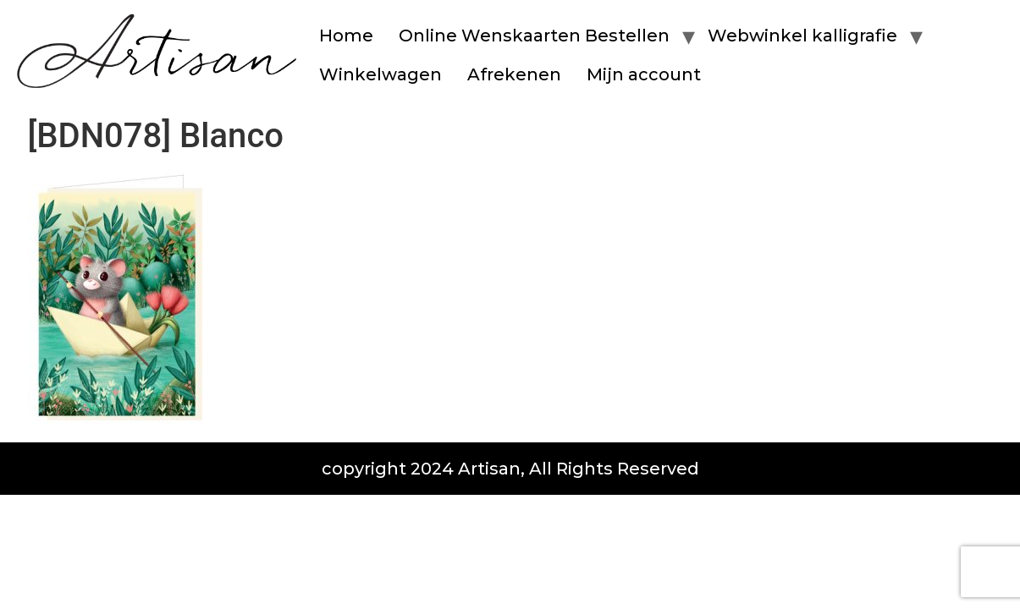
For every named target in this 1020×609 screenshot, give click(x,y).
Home (346, 35)
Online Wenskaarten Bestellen (534, 35)
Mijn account (644, 74)
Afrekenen (514, 74)
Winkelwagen (380, 74)
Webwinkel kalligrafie (802, 35)
